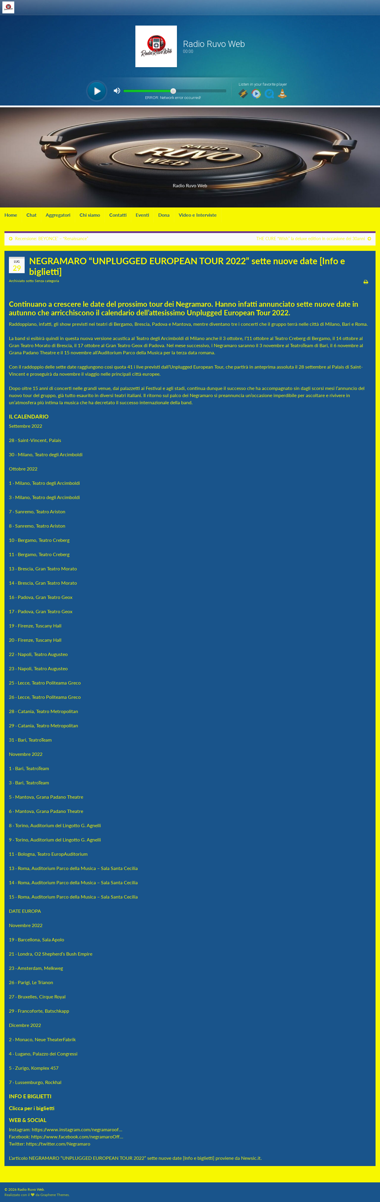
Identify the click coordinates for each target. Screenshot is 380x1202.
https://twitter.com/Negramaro (58, 1143)
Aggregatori (58, 215)
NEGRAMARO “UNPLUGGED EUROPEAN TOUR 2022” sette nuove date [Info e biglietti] (121, 1158)
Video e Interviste (198, 215)
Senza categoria (47, 281)
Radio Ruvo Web (190, 183)
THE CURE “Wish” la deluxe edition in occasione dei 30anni (310, 238)
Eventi (142, 215)
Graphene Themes (54, 1194)
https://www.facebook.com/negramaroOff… (77, 1136)
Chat (31, 215)
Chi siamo (90, 215)
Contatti (117, 215)
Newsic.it (251, 1158)
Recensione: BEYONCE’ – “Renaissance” (51, 238)
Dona (164, 215)
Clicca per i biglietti (32, 1108)
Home (10, 215)
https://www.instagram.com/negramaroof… (77, 1129)
